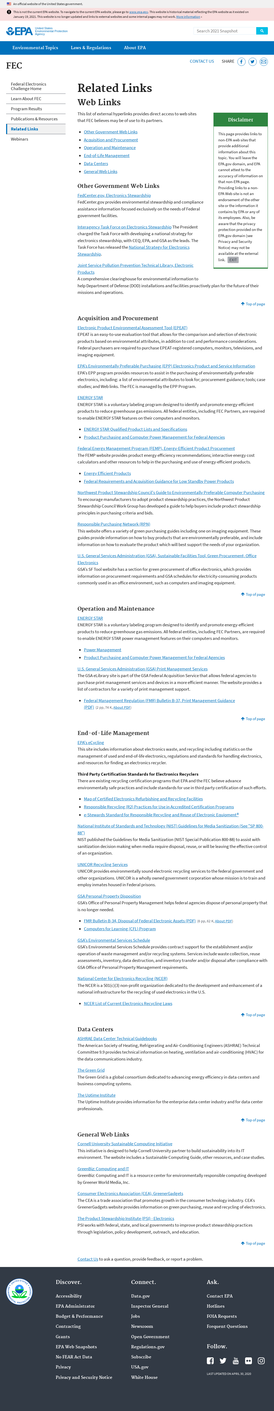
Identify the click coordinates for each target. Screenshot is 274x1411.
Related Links (24, 129)
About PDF (121, 707)
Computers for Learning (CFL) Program (120, 929)
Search (262, 31)
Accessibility (69, 1296)
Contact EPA (220, 1296)
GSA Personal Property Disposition (109, 896)
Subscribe (141, 1357)
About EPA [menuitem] (135, 47)
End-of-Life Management (107, 155)
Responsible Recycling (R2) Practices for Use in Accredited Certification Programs (159, 807)
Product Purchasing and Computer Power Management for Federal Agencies (154, 437)
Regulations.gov (148, 1347)
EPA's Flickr (248, 1360)
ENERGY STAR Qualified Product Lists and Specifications (135, 429)
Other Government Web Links (111, 132)
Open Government (150, 1337)
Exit (233, 259)
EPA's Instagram (261, 1360)
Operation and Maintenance (110, 147)
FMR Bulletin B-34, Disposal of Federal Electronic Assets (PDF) (140, 921)
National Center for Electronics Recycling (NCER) (123, 978)
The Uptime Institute (96, 1095)
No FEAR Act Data (74, 1357)
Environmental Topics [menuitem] (35, 47)
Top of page (255, 303)
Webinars (19, 139)
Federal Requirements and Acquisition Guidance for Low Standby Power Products (159, 481)
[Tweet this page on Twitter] (253, 62)
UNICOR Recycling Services (103, 864)
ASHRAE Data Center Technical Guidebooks (117, 1038)
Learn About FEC (26, 99)
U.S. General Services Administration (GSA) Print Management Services (143, 669)
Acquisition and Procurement (111, 140)
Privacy (63, 1367)
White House (144, 1377)
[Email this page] (264, 62)
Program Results (26, 109)
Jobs (135, 1316)
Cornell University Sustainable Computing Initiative (125, 1144)
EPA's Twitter (223, 1360)
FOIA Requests (222, 1316)
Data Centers (96, 163)
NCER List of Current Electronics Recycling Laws (128, 1003)
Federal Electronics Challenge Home (28, 86)
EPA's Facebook (210, 1360)
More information (188, 17)
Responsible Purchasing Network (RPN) (114, 524)
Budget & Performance (79, 1316)
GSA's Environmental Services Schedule (114, 940)
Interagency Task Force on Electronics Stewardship (125, 227)
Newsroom (142, 1326)
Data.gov (140, 1296)
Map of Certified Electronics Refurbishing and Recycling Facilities (143, 799)
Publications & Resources (34, 119)
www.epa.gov (138, 12)
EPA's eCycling (91, 742)
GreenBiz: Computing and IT (103, 1169)
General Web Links (100, 171)
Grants (63, 1337)
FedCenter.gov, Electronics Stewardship (114, 195)
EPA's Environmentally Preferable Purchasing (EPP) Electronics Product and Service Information (166, 366)
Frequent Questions (227, 1326)
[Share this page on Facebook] (241, 62)
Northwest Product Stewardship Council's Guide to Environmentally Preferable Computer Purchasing (171, 492)
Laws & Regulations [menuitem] (91, 47)
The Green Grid (91, 1070)
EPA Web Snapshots (76, 1347)
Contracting (68, 1326)
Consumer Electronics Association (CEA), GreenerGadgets (130, 1193)
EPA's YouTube (235, 1360)
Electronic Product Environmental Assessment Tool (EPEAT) (132, 328)
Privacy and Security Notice (84, 1377)
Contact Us (202, 61)
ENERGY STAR (90, 397)
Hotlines (216, 1306)
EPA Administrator (75, 1306)
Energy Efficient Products (107, 473)
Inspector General (149, 1306)
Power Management (102, 650)
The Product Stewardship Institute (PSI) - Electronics (126, 1218)
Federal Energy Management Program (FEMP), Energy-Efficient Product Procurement (156, 448)
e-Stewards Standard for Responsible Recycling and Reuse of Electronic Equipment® (161, 815)
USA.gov (139, 1367)
